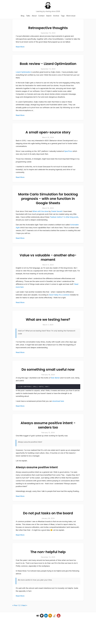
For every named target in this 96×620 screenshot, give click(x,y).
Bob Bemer (55, 378)
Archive (56, 16)
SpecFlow (68, 151)
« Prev (14, 605)
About (34, 16)
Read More (20, 47)
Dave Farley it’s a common (59, 295)
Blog (22, 16)
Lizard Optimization (23, 72)
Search (48, 16)
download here (58, 401)
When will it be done (40, 211)
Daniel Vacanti (56, 211)
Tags (63, 16)
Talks (28, 16)
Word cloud (70, 16)
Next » (24, 605)
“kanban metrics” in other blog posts (64, 217)
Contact (41, 16)
